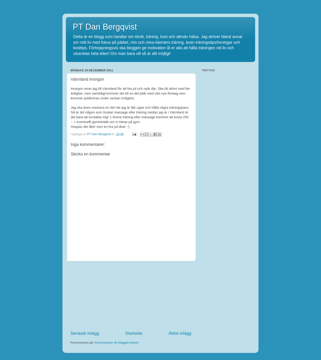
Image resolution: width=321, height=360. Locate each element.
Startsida (133, 333)
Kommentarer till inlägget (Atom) (116, 342)
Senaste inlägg (84, 333)
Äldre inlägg (179, 333)
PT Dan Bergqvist (105, 26)
